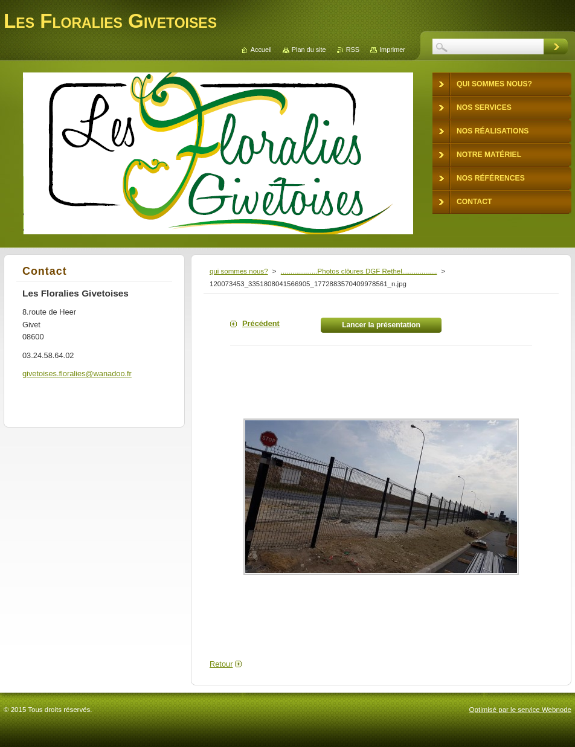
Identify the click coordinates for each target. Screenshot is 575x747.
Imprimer (392, 49)
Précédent (261, 323)
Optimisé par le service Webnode (520, 709)
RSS (352, 49)
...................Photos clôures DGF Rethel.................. (359, 271)
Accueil (261, 49)
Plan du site (309, 49)
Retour (221, 663)
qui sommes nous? (239, 271)
